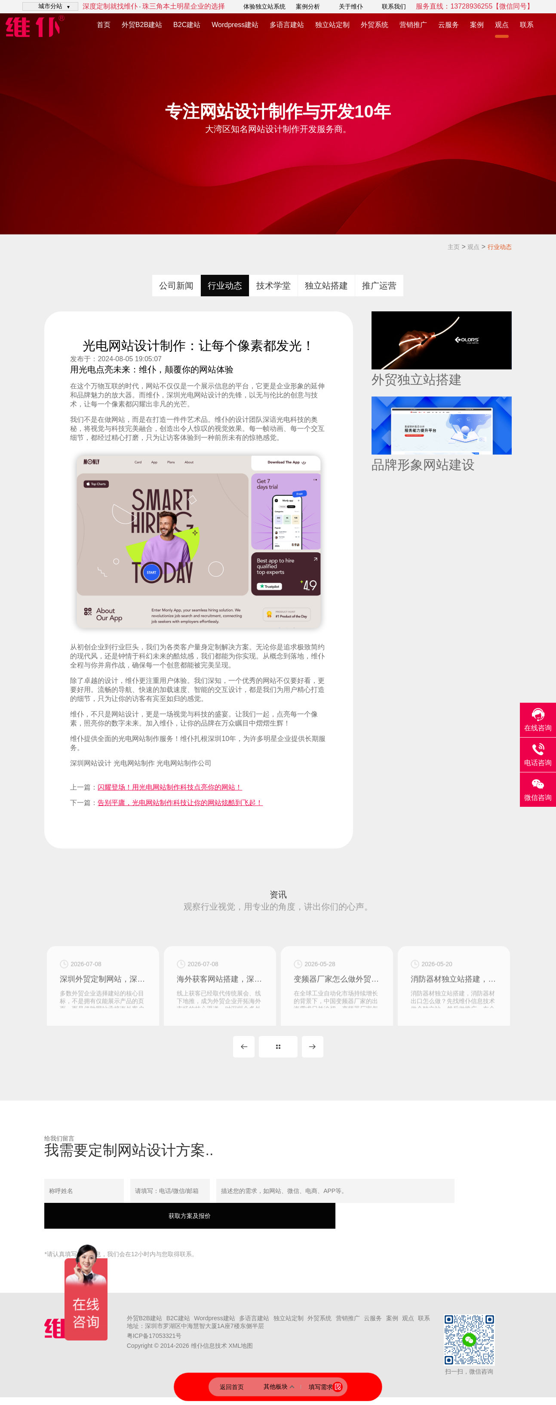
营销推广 (413, 24)
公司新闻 (176, 285)
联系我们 (394, 6)
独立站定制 (332, 24)
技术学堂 (273, 285)
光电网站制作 (139, 738)
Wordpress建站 (235, 24)
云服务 (448, 24)
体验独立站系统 (264, 6)
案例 (477, 24)
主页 (454, 246)
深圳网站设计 (90, 763)
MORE (278, 1054)
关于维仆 (351, 6)
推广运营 (379, 285)
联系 (527, 24)
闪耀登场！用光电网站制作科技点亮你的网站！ (170, 787)
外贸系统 (374, 24)
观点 (502, 24)
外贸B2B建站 (142, 24)
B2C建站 (186, 24)
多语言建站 (287, 24)
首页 (104, 24)
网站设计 (207, 395)
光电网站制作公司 (184, 763)
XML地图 (240, 1353)
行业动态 (500, 246)
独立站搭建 (326, 285)
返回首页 (232, 1386)
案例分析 (308, 6)
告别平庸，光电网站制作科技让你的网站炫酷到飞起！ (180, 802)
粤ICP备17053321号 (154, 1343)
